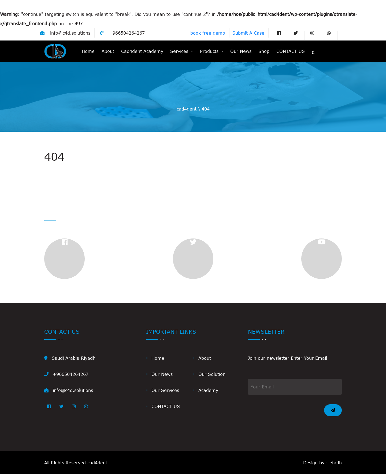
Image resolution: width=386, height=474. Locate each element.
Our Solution (211, 374)
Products (210, 51)
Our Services (165, 390)
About (108, 51)
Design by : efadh (322, 462)
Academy (208, 390)
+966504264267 (122, 32)
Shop (263, 51)
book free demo (207, 32)
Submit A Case (248, 32)
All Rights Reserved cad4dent (75, 462)
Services (180, 51)
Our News (240, 51)
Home (88, 51)
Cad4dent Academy (142, 51)
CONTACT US (290, 51)
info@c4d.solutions (65, 32)
